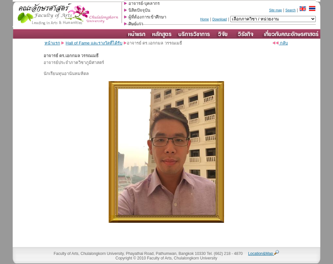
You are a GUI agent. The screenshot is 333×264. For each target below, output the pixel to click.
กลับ (280, 43)
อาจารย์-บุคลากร (144, 3)
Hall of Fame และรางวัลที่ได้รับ (94, 43)
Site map (275, 10)
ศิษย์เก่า (135, 23)
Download (219, 19)
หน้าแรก (52, 43)
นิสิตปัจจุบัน (139, 10)
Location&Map (263, 253)
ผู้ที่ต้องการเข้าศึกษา (147, 17)
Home (204, 19)
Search (290, 10)
